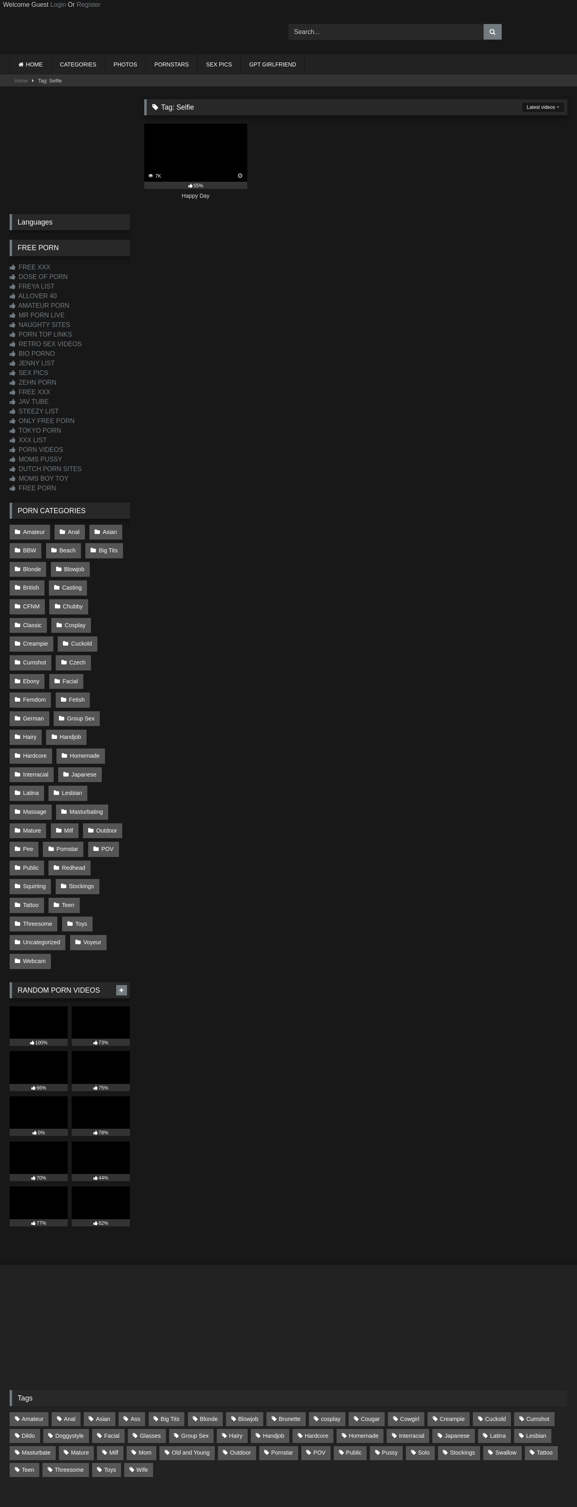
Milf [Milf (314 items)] (113, 1394)
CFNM (111, 582)
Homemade (83, 717)
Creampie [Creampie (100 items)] (452, 1360)
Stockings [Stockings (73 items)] (462, 1394)
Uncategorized (41, 887)
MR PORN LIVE (37, 315)
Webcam (34, 904)
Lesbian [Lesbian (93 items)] (536, 1377)
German (33, 683)
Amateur (33, 531)
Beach (66, 548)
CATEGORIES (78, 64)
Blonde (32, 565)
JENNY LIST (32, 363)
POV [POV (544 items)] (319, 1394)
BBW (29, 548)
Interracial (35, 734)
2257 (277, 1471)
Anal (72, 531)
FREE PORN (33, 488)
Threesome (37, 870)
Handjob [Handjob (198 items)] (273, 1377)
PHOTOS (125, 64)
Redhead (72, 819)
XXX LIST (28, 440)
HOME (34, 64)
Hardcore (34, 717)
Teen (67, 853)
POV (105, 802)
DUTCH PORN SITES (46, 469)
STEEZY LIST (34, 411)
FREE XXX (30, 267)
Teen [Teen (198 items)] (28, 1411)
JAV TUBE (29, 401)
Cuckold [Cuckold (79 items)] (495, 1360)
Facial (107, 649)
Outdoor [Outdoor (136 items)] (240, 1394)
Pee (28, 802)
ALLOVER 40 (33, 296)
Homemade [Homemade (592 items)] (363, 1377)
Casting (71, 582)
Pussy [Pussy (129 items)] (389, 1394)
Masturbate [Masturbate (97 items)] (36, 1394)
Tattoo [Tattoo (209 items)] (545, 1394)
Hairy (29, 700)
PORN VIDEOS (36, 449)
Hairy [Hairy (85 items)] (236, 1377)
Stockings (80, 836)
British (31, 582)
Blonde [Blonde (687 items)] (209, 1360)
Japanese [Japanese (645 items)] (457, 1377)
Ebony (69, 649)
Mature (32, 785)
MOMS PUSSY (36, 459)
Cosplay (33, 616)
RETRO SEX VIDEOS (46, 344)
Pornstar (66, 802)
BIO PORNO (32, 353)
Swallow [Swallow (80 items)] (505, 1394)
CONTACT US (237, 1471)
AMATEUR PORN (39, 305)
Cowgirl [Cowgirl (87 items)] (410, 1360)
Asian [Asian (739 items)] (103, 1360)
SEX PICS (219, 64)
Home (21, 81)
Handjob (69, 700)
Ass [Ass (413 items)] (135, 1360)
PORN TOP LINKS (41, 334)
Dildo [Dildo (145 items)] (28, 1377)
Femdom (34, 667)
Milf (67, 785)
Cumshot (77, 633)
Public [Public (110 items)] (353, 1394)
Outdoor (104, 785)
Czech (31, 649)
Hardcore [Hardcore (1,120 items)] (316, 1377)
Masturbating (84, 768)
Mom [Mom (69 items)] (145, 1394)
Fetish (75, 667)
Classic (74, 599)
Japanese (82, 734)
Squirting (34, 836)
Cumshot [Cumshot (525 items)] (537, 1360)
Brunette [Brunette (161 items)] (290, 1360)
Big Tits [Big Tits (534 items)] (170, 1360)
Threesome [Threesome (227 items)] (69, 1411)
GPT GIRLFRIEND (272, 64)
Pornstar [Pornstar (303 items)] (282, 1394)
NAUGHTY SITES (40, 324)
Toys (80, 870)
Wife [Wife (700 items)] (142, 1411)
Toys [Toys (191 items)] (110, 1411)
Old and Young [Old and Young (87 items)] (191, 1394)
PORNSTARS (171, 64)
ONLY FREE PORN (42, 420)
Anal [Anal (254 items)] (69, 1360)
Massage (34, 768)
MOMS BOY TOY (39, 478)
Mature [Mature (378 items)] (80, 1394)
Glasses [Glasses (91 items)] (150, 1377)
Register (89, 4)
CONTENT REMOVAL (329, 1471)
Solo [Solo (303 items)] (424, 1394)
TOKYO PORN (35, 430)
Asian (107, 531)
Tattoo (30, 853)
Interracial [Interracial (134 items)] (411, 1377)
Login (58, 4)
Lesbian (71, 751)
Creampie (78, 616)
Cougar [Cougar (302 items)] (370, 1360)
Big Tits (106, 548)
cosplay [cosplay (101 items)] (331, 1360)
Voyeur (91, 887)
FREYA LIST (32, 286)
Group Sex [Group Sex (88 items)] (195, 1377)
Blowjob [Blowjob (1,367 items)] (248, 1360)
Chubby (33, 599)
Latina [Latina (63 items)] (498, 1377)
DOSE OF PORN (39, 276)
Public (30, 819)
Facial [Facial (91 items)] (111, 1377)
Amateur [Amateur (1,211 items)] (32, 1360)
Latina (30, 751)
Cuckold (33, 633)
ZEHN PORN (33, 382)
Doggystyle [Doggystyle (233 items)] (69, 1377)
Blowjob (73, 565)
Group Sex (79, 683)
